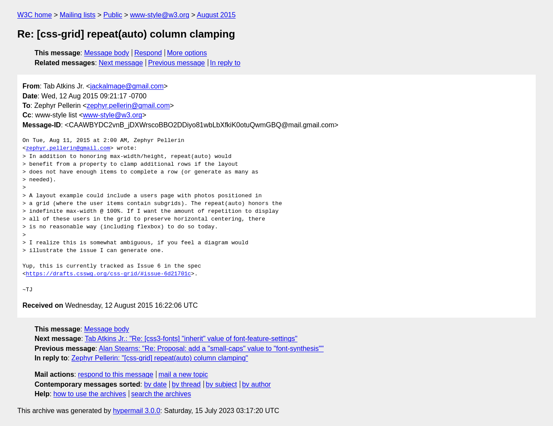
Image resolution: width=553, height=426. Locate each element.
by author (256, 384)
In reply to (225, 62)
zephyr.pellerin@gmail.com (128, 105)
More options (187, 53)
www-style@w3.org (159, 15)
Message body (106, 53)
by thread (186, 384)
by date (155, 384)
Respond (148, 53)
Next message (121, 62)
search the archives (161, 394)
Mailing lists (77, 15)
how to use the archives (90, 394)
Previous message (176, 62)
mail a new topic (183, 374)
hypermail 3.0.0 (136, 410)
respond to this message (115, 374)
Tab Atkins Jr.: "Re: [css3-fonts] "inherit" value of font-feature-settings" (191, 338)
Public (112, 15)
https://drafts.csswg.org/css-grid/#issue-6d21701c (108, 274)
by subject (221, 384)
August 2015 (216, 15)
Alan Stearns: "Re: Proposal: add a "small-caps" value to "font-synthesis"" (211, 348)
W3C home (34, 15)
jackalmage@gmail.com (127, 86)
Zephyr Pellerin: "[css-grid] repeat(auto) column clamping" (159, 358)
